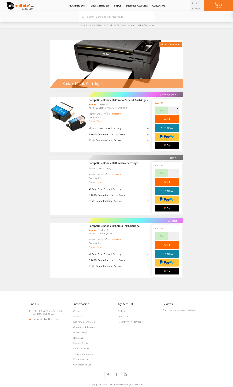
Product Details (96, 121)
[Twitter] (107, 374)
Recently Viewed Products (131, 321)
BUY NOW (167, 128)
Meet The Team (81, 348)
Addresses (123, 316)
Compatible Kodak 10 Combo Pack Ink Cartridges (118, 100)
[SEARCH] (120, 16)
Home (82, 25)
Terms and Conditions (84, 354)
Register (198, 8)
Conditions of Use (82, 364)
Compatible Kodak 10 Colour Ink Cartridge (114, 226)
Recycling (78, 337)
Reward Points (80, 343)
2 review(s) (102, 104)
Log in (197, 3)
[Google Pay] (167, 145)
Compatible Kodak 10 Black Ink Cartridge (113, 163)
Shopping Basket (218, 6)
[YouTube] (125, 374)
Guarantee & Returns (84, 327)
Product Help (80, 332)
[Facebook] (116, 374)
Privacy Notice (80, 359)
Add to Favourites (170, 44)
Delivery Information (84, 321)
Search (83, 16)
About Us (78, 316)
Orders (121, 311)
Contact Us (79, 311)
